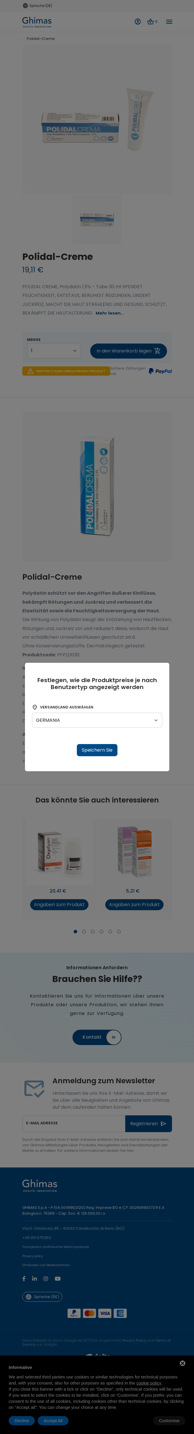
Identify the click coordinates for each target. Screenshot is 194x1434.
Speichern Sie (97, 750)
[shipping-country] (97, 720)
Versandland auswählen (62, 707)
